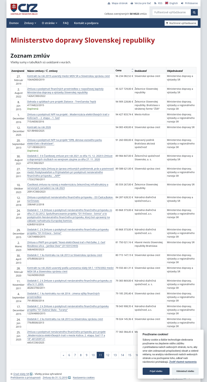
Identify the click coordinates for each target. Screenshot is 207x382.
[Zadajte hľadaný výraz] (171, 12)
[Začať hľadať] (194, 12)
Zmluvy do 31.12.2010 (55, 377)
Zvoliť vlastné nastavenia (183, 362)
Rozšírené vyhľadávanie (181, 23)
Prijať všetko (156, 371)
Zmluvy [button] (29, 23)
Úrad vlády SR (21, 374)
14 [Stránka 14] (122, 355)
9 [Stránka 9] (86, 355)
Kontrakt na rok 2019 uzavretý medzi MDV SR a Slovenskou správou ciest (68, 76)
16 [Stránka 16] (137, 355)
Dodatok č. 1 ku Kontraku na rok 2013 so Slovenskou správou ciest (64, 255)
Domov (14, 23)
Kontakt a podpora (86, 23)
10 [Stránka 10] (93, 355)
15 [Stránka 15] (129, 355)
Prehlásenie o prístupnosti (26, 377)
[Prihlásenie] (189, 3)
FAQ (66, 23)
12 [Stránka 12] (107, 355)
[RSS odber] (158, 3)
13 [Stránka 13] (115, 355)
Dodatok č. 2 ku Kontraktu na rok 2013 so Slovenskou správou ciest (65, 319)
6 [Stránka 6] (69, 355)
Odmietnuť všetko (185, 371)
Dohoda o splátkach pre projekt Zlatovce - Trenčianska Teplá (61, 101)
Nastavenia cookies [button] (84, 377)
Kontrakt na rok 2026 (39, 127)
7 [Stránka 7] (75, 355)
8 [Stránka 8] (81, 355)
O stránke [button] (48, 23)
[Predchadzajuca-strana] (63, 355)
